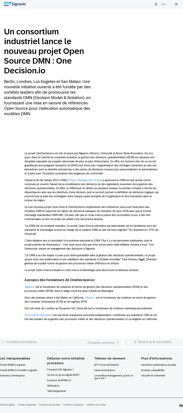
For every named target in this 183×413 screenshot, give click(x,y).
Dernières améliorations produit (158, 364)
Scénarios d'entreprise (12, 375)
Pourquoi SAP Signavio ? (60, 369)
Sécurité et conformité (153, 375)
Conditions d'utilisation (73, 404)
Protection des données (49, 404)
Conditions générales (26, 404)
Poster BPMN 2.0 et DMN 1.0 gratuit (18, 370)
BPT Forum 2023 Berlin (106, 364)
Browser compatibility (152, 370)
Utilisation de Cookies (96, 404)
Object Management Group (85, 180)
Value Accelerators (104, 370)
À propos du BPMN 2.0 (59, 380)
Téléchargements (56, 391)
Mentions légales (7, 404)
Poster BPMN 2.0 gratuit (12, 364)
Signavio (29, 286)
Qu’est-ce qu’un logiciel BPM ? (63, 375)
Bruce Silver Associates (38, 315)
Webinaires (53, 385)
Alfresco (90, 297)
